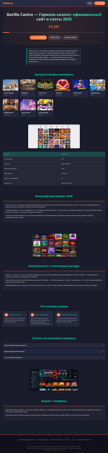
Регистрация (99, 3)
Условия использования (56, 439)
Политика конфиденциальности (26, 439)
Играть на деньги (38, 37)
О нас (73, 439)
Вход (89, 3)
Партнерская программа (83, 439)
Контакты (67, 439)
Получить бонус (54, 37)
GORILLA (8, 3)
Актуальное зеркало (70, 37)
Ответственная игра (42, 439)
